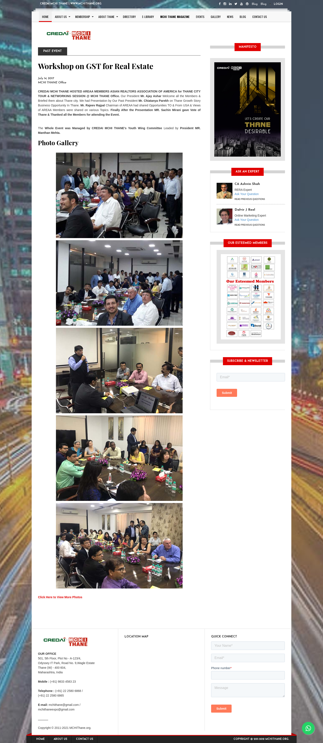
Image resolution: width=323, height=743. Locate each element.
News (230, 16)
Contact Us (259, 16)
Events (200, 16)
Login (278, 4)
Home (45, 16)
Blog (255, 4)
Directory (129, 16)
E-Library (148, 16)
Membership (82, 16)
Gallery (216, 16)
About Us (61, 16)
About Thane (106, 16)
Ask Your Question (247, 194)
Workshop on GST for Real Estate (95, 66)
